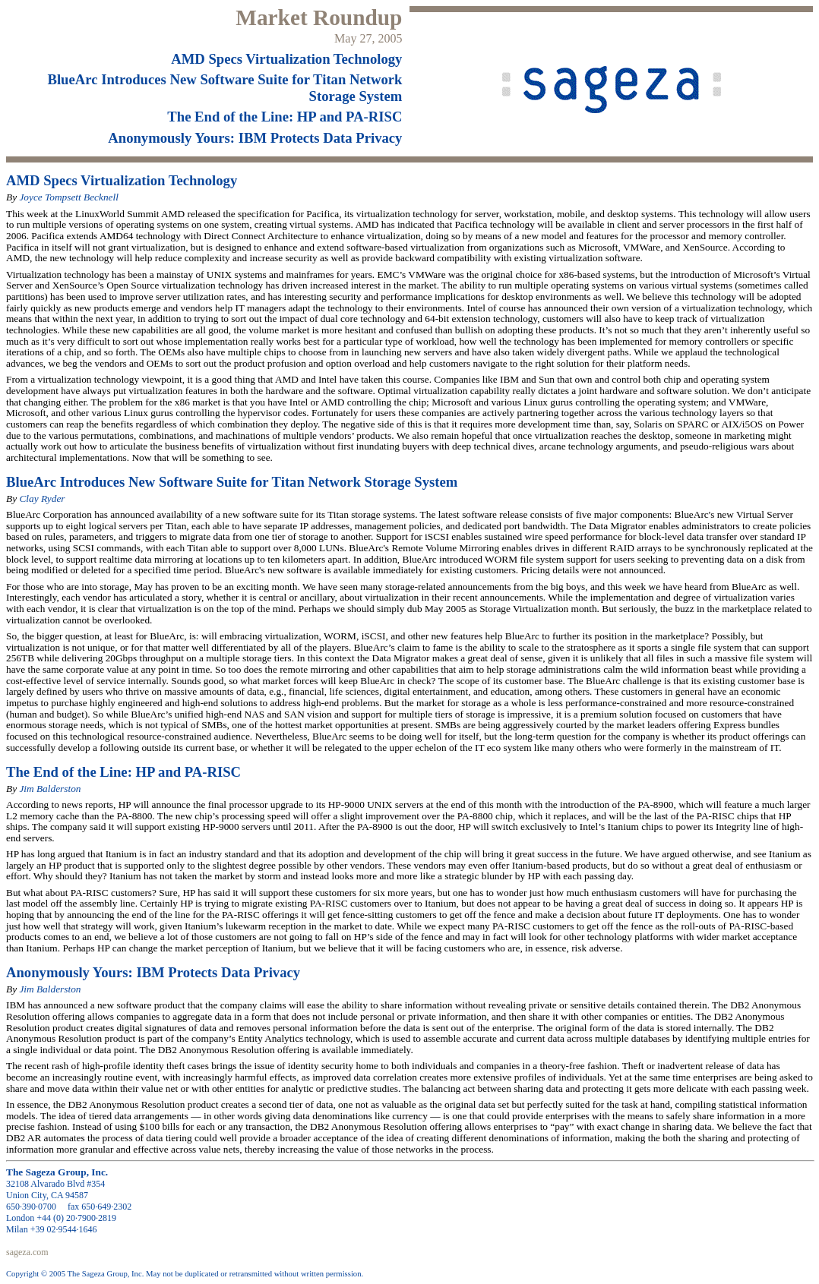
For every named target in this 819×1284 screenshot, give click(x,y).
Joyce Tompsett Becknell (69, 197)
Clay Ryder (42, 498)
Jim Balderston (50, 788)
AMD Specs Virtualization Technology (286, 59)
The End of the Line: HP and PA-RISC (284, 117)
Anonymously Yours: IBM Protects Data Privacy (255, 138)
